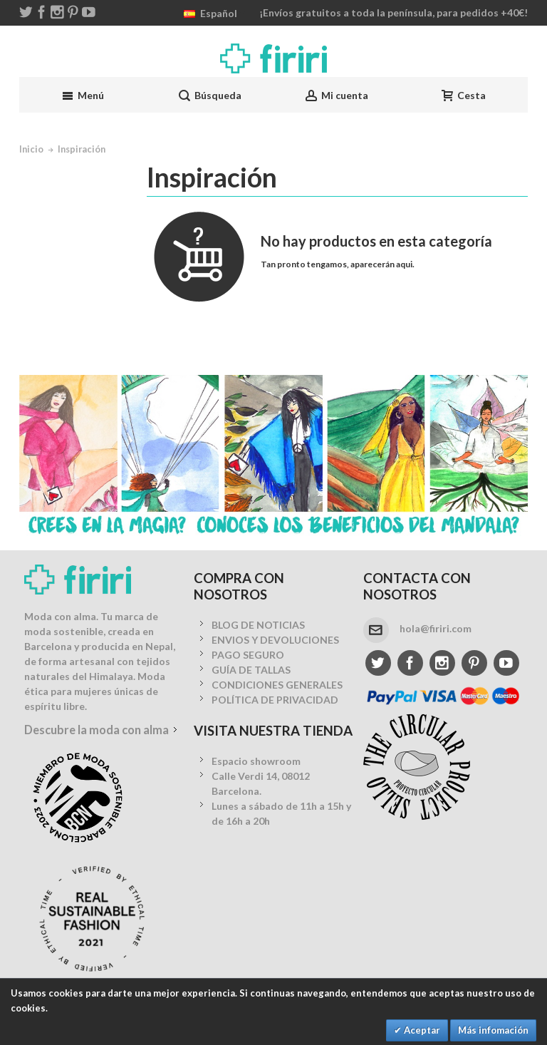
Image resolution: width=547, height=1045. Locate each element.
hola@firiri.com (436, 628)
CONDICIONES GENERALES (277, 685)
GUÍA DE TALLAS (251, 670)
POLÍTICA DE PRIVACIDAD (275, 700)
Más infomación (493, 1030)
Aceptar (421, 1030)
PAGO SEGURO (248, 655)
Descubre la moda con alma (96, 729)
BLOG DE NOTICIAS (258, 625)
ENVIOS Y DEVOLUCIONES (275, 640)
